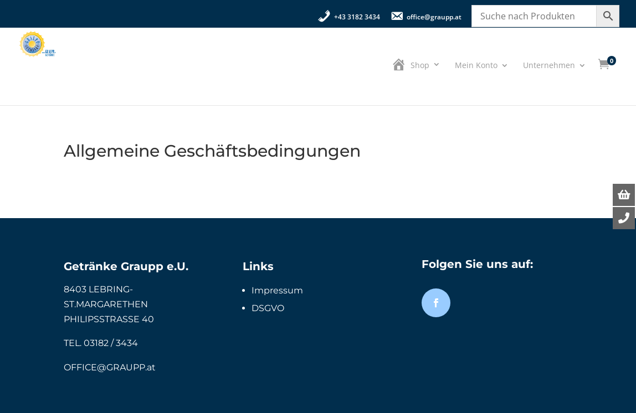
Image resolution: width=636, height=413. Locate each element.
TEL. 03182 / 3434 (101, 343)
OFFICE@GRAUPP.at (110, 367)
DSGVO (268, 308)
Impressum (277, 290)
